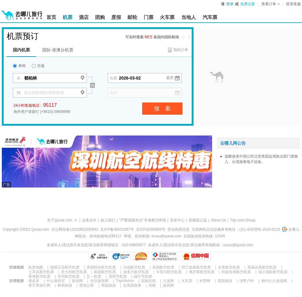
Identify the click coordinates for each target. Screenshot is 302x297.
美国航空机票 (163, 267)
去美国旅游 (132, 285)
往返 (38, 66)
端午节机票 (143, 276)
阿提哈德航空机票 (236, 272)
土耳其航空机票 (41, 272)
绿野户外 (246, 281)
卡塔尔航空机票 (169, 272)
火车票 (186, 281)
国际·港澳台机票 (57, 49)
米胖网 (204, 281)
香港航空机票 (39, 276)
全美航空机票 (229, 267)
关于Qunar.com (59, 220)
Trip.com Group (242, 220)
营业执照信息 (179, 229)
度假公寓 (86, 285)
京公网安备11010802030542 (74, 229)
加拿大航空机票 (136, 272)
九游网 (168, 281)
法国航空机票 (134, 267)
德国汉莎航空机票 (64, 267)
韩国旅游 (108, 285)
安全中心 (177, 220)
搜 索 (162, 109)
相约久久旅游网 (274, 281)
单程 (19, 66)
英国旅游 (225, 281)
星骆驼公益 (198, 220)
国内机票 (21, 49)
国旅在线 (148, 281)
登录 (230, 4)
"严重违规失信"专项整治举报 (142, 220)
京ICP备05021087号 (117, 229)
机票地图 (35, 267)
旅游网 (77, 281)
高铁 (152, 285)
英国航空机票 (105, 272)
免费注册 (247, 4)
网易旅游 (64, 285)
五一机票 (94, 276)
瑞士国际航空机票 (273, 272)
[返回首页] (22, 13)
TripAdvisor (125, 281)
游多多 (33, 281)
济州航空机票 (68, 276)
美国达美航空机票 (262, 267)
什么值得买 (55, 281)
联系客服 (293, 4)
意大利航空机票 (74, 272)
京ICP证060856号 (150, 229)
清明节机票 (118, 276)
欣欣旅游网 (99, 281)
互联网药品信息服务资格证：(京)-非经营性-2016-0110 (236, 229)
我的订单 (180, 50)
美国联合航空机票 (101, 267)
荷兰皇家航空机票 (196, 267)
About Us (218, 220)
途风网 (168, 285)
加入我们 (108, 220)
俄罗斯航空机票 (202, 272)
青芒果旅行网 (39, 285)
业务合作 (89, 220)
